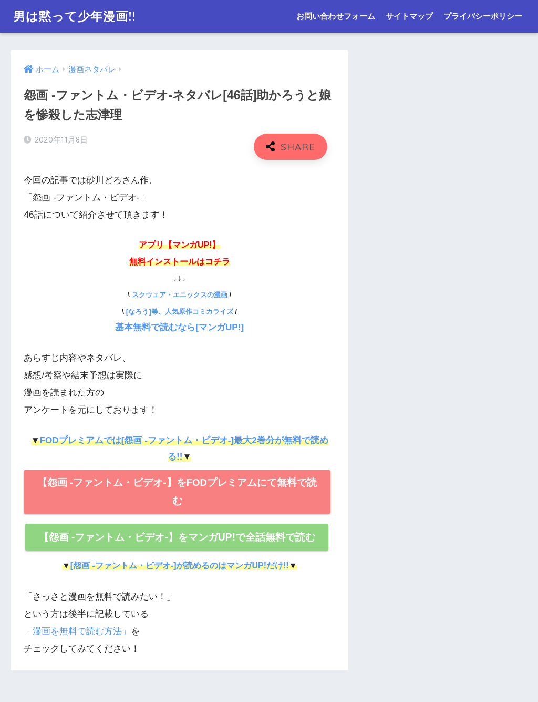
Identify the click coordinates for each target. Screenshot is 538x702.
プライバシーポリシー (482, 16)
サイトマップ (409, 16)
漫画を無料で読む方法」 (82, 631)
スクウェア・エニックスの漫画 (179, 295)
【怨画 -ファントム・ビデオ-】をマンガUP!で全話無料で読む (177, 537)
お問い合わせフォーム (335, 16)
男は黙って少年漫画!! (74, 16)
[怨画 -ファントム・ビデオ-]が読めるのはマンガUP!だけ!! (179, 565)
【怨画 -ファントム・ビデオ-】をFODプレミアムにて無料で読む (177, 491)
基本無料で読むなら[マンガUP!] (179, 327)
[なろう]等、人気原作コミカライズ (179, 312)
